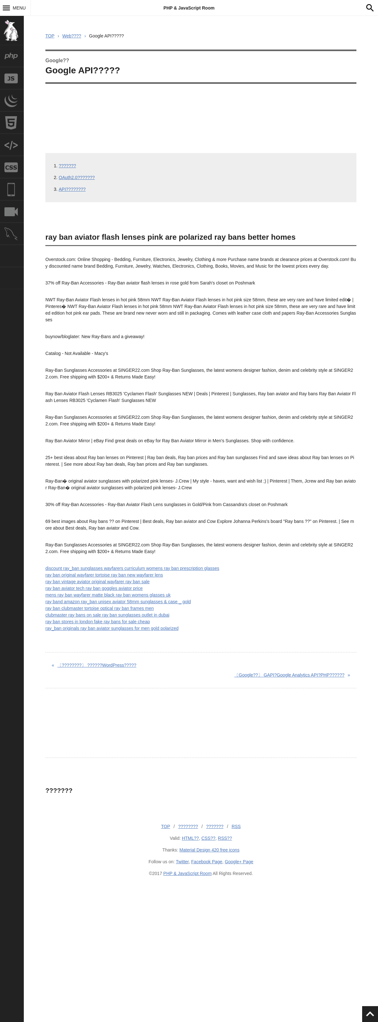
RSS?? (225, 838)
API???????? (72, 189)
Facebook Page (206, 861)
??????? (67, 165)
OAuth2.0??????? (77, 177)
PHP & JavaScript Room (189, 7)
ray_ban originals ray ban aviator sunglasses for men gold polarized (111, 628)
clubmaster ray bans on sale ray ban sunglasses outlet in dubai (107, 615)
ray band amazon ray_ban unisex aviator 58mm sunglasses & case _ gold (118, 601)
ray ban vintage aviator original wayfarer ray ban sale (97, 581)
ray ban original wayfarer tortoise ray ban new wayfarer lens (104, 575)
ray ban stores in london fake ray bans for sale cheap (97, 621)
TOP (50, 35)
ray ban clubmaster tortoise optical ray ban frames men (99, 608)
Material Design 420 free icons (209, 849)
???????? (188, 826)
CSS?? (208, 838)
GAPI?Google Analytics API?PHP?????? (289, 675)
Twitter (182, 861)
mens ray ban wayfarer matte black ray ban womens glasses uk (108, 595)
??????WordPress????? (96, 665)
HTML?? (190, 838)
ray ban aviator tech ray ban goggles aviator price (94, 588)
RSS (236, 826)
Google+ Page (239, 861)
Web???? (71, 35)
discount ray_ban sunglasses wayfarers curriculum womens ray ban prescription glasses (132, 568)
